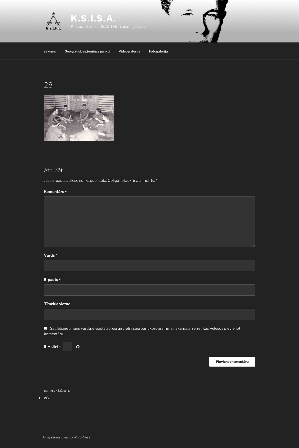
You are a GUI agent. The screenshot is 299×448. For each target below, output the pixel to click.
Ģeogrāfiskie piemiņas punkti (87, 51)
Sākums (49, 51)
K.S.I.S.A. (94, 18)
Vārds (50, 255)
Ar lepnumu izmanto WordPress (66, 437)
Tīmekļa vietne (57, 304)
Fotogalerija (158, 51)
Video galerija (129, 51)
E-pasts (52, 279)
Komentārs (55, 191)
